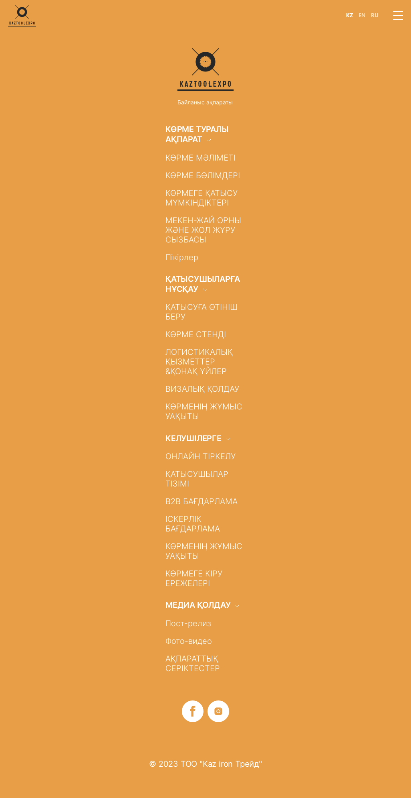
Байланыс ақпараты (205, 102)
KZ (349, 15)
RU (374, 15)
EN (362, 15)
